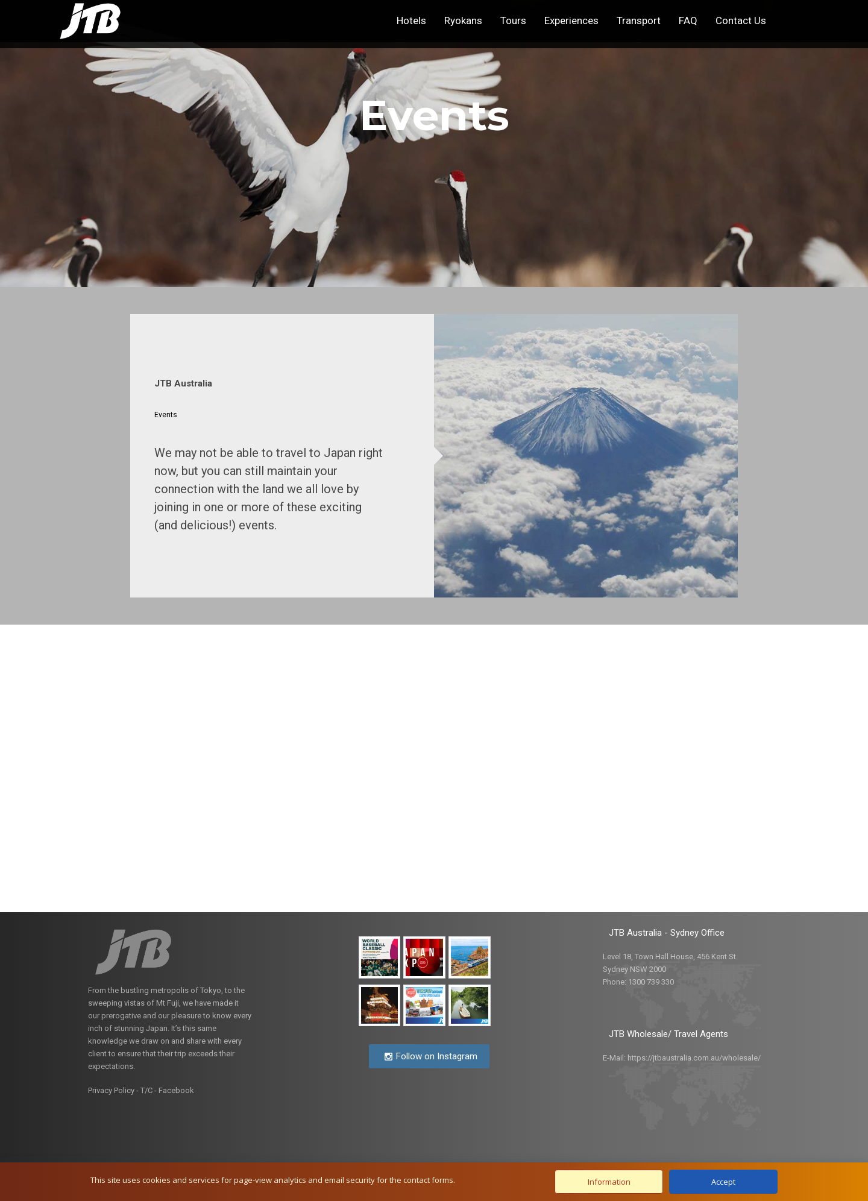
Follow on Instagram (430, 1056)
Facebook (176, 1090)
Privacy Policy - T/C (120, 1090)
